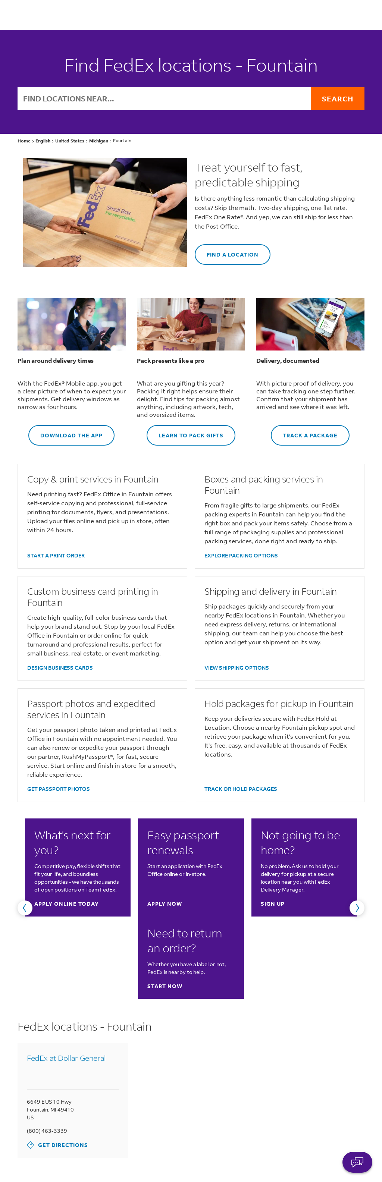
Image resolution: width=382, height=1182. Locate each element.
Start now (164, 986)
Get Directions (57, 1145)
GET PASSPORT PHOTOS (58, 788)
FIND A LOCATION (227, 251)
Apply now (164, 903)
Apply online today (66, 903)
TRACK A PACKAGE (304, 432)
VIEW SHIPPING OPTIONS (236, 667)
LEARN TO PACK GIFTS (185, 432)
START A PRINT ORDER (56, 555)
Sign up (273, 903)
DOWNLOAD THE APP (65, 432)
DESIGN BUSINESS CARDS (60, 667)
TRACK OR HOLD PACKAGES (240, 788)
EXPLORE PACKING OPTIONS (241, 555)
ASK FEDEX (357, 1162)
